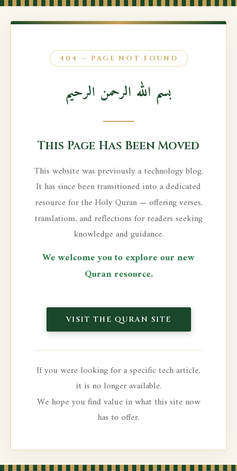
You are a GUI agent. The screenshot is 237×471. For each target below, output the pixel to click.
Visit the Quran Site (118, 319)
